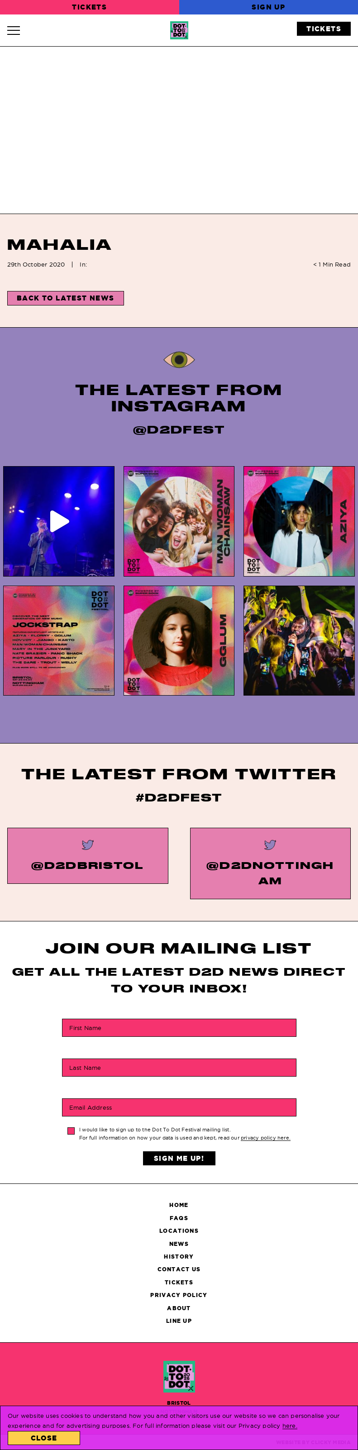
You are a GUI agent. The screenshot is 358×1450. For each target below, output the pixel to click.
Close (44, 1438)
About (179, 1308)
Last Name (85, 1067)
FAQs (179, 1218)
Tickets (89, 7)
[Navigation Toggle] (18, 30)
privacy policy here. (266, 1137)
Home (178, 1205)
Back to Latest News (66, 298)
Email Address (90, 1107)
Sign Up (268, 7)
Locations (179, 1231)
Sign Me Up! (179, 1158)
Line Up (179, 1321)
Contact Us (179, 1269)
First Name (85, 1027)
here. (289, 1425)
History (179, 1256)
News (179, 1244)
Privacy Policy (178, 1295)
